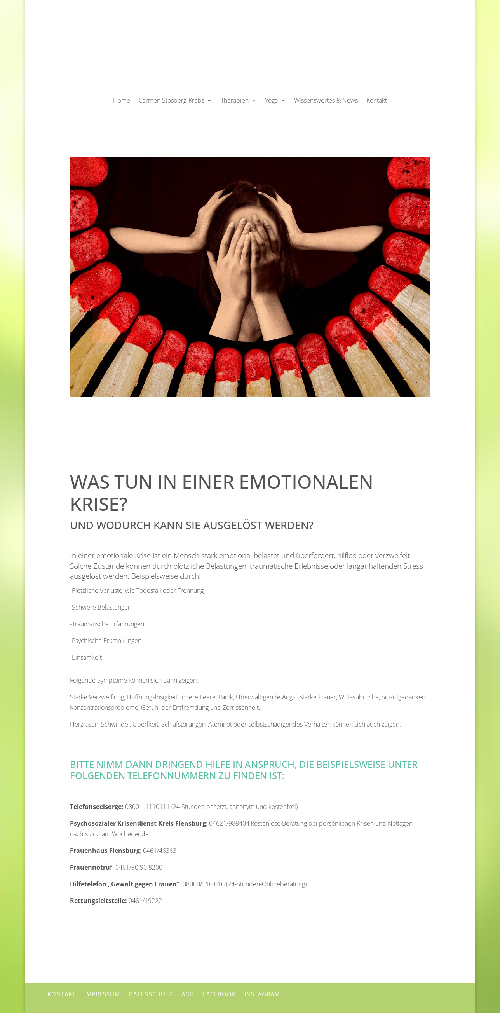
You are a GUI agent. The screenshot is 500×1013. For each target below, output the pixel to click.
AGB (187, 994)
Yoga (271, 100)
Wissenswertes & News (326, 100)
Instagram (262, 994)
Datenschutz (151, 994)
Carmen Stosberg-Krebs (171, 100)
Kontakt (376, 100)
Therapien (235, 100)
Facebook (219, 994)
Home (121, 100)
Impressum (102, 994)
